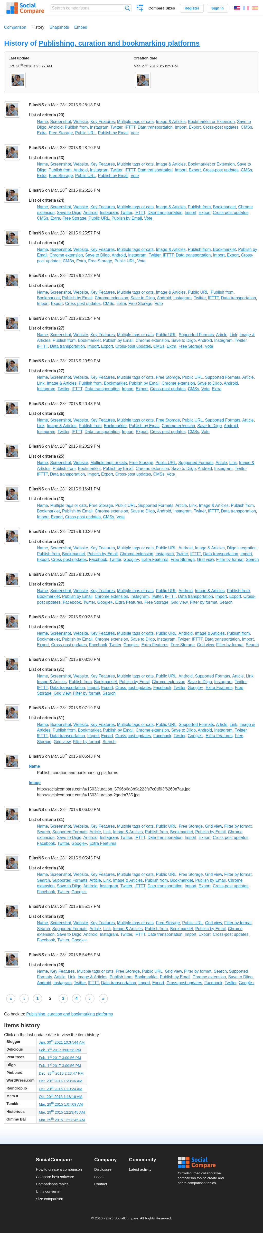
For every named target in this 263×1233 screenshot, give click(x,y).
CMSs (246, 127)
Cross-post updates (221, 127)
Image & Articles (171, 121)
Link (233, 335)
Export (195, 127)
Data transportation (155, 127)
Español (255, 8)
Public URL (85, 133)
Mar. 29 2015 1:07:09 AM (61, 1104)
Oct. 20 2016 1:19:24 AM (60, 1089)
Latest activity (140, 1169)
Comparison (15, 27)
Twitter (116, 127)
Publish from (76, 127)
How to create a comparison (59, 1169)
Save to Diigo (69, 212)
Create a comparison (140, 9)
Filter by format (229, 559)
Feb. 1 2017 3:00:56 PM (60, 1050)
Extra (41, 133)
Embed (80, 27)
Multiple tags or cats (135, 121)
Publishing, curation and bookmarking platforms (119, 43)
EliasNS (36, 105)
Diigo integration (242, 548)
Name (42, 121)
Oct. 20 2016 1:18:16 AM (60, 1097)
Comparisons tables (52, 1184)
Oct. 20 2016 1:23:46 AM (60, 1081)
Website (80, 121)
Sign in (217, 8)
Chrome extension (66, 255)
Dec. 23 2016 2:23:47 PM (61, 1073)
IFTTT (130, 127)
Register (191, 8)
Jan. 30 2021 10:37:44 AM (61, 1042)
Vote (135, 133)
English (237, 8)
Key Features (102, 121)
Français (246, 8)
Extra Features (155, 559)
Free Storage (61, 133)
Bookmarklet (224, 207)
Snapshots (59, 27)
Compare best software (55, 1177)
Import (180, 127)
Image (35, 782)
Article (221, 335)
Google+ (131, 559)
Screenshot (60, 121)
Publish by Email (113, 133)
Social (202, 1162)
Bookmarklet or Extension (211, 121)
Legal (98, 1177)
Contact (100, 1184)
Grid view (205, 559)
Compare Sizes (161, 8)
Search (127, 8)
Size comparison (49, 1199)
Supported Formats (196, 335)
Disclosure (102, 1169)
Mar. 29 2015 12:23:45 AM (62, 1112)
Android (55, 127)
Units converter (48, 1191)
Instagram (99, 127)
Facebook (98, 559)
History (38, 27)
